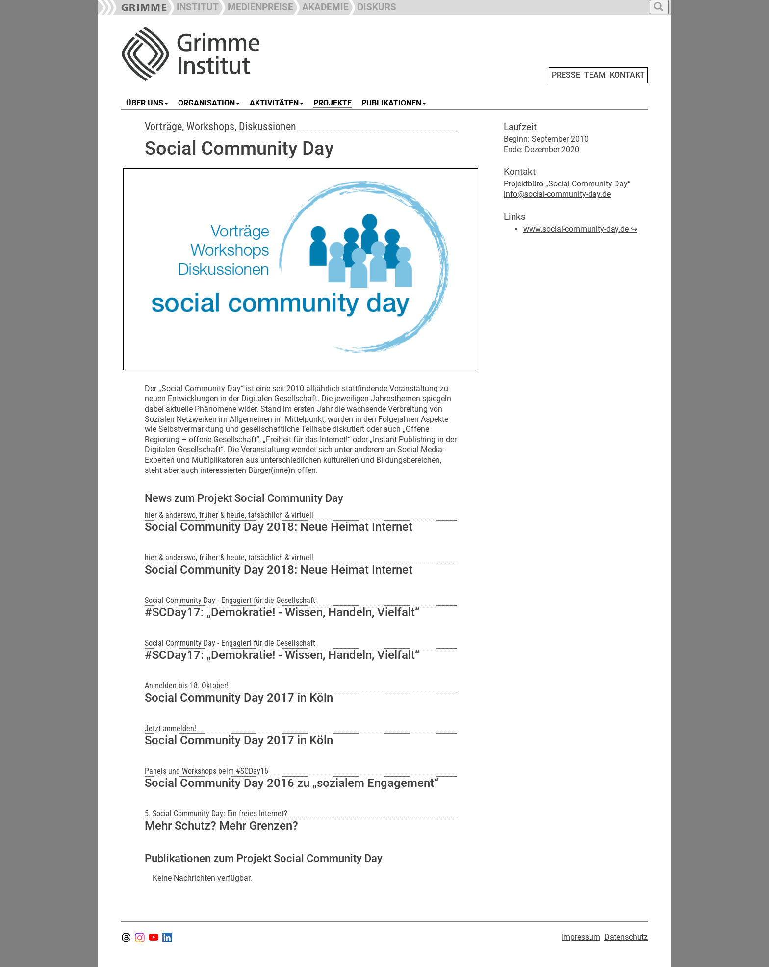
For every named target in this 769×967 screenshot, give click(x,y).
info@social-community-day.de (557, 194)
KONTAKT (627, 74)
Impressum (581, 936)
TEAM (595, 74)
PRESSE (566, 74)
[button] (256, 6)
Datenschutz (626, 936)
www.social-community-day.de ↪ (580, 229)
